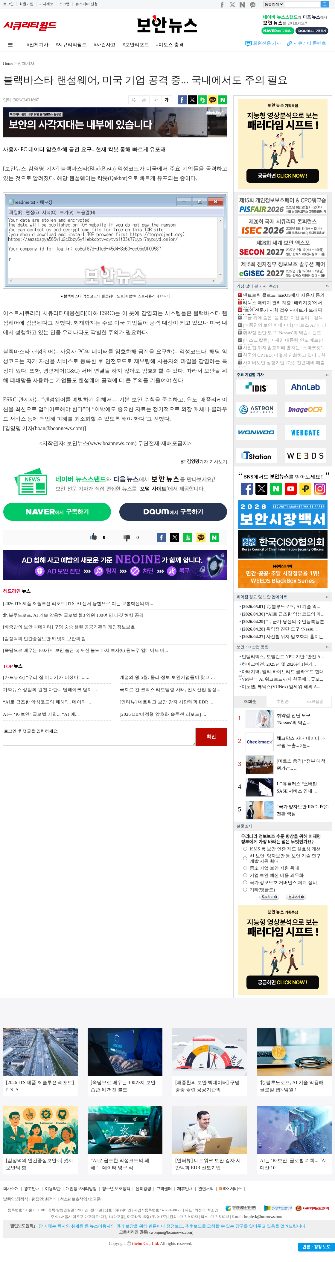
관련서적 (206, 1188)
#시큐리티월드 (71, 44)
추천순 (282, 701)
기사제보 (46, 4)
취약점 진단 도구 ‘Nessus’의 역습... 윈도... (284, 332)
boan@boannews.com (59, 428)
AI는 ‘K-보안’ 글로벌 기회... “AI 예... (41, 714)
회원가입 (26, 4)
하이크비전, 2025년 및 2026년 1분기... (279, 664)
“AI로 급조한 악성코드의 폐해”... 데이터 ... (47, 702)
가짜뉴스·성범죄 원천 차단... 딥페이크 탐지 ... (50, 689)
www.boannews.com (112, 443)
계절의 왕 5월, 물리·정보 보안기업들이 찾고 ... (167, 677)
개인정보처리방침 (81, 1188)
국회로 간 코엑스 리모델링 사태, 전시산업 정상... (170, 689)
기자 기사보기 (203, 461)
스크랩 (64, 4)
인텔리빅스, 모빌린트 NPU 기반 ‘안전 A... (283, 656)
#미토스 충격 (170, 44)
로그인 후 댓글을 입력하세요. (99, 737)
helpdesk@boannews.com (262, 1217)
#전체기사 (37, 44)
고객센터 (164, 1188)
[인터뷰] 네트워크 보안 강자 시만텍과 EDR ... (166, 702)
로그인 (8, 4)
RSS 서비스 (232, 1188)
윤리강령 (143, 1188)
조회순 (250, 701)
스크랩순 (315, 701)
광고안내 (31, 1188)
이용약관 (52, 1188)
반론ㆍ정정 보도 (316, 1247)
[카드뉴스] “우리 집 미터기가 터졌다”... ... (46, 677)
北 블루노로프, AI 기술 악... (281, 606)
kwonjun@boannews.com (170, 1232)
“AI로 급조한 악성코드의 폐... (283, 614)
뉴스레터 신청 (86, 4)
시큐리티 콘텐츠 (309, 43)
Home (8, 63)
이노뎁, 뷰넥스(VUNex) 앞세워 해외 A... (281, 686)
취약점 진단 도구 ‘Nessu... (279, 629)
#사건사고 (104, 44)
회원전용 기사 (267, 43)
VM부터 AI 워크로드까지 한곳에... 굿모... (282, 679)
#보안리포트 (136, 44)
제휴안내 (185, 1188)
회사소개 (11, 1188)
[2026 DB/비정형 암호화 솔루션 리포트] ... (163, 714)
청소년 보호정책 (116, 1188)
